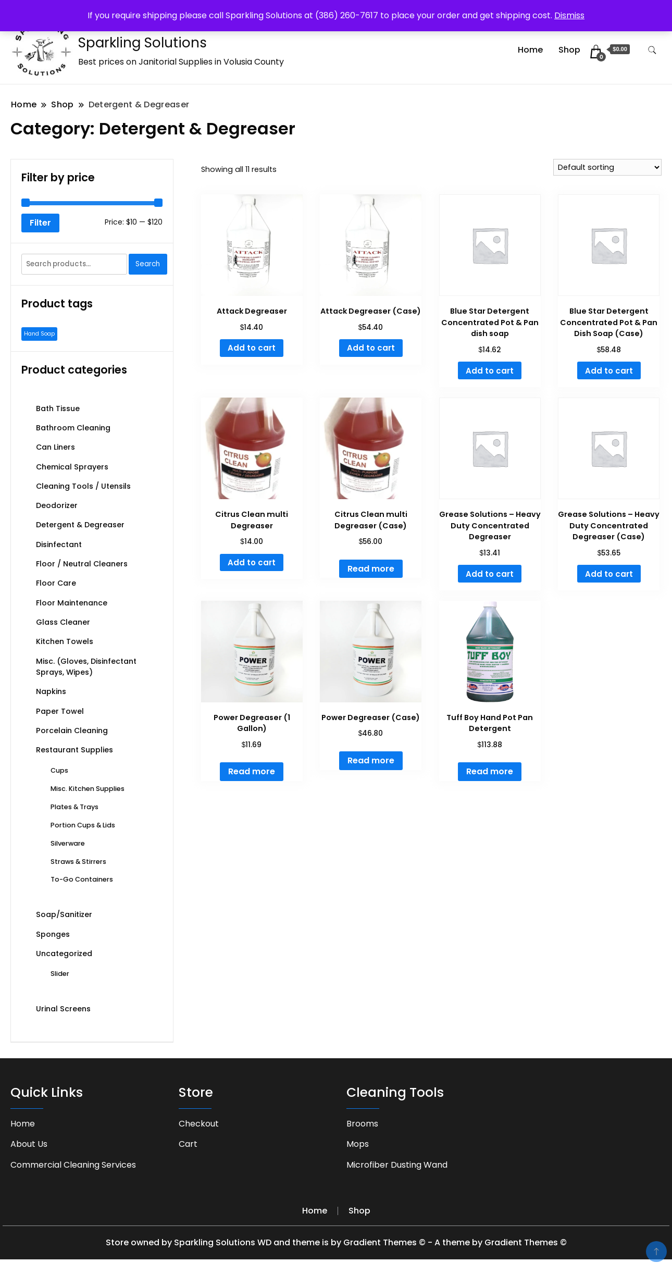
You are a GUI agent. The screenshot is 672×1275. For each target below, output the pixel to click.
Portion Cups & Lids (83, 825)
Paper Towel (60, 711)
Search (147, 264)
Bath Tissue (58, 408)
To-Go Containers (82, 879)
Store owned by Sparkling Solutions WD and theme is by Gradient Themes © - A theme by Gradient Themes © (336, 1242)
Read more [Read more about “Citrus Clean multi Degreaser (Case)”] (370, 569)
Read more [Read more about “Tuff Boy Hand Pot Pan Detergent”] (489, 771)
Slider (60, 973)
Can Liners (55, 447)
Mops (357, 1144)
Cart (188, 1144)
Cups (59, 770)
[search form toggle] (652, 50)
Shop (569, 50)
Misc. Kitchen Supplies (88, 788)
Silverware (68, 843)
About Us (28, 1144)
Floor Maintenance (71, 603)
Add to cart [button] (252, 347)
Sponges (53, 934)
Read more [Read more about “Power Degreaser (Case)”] (370, 760)
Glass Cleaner (63, 622)
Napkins (51, 691)
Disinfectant (59, 544)
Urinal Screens (63, 1009)
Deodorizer (57, 505)
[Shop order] (607, 167)
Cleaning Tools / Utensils (83, 486)
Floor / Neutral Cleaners (82, 564)
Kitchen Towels (64, 641)
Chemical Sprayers (72, 467)
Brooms (362, 1124)
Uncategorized (64, 953)
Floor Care (56, 583)
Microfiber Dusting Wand (396, 1165)
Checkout (199, 1124)
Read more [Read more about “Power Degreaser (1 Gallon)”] (251, 771)
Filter (40, 223)
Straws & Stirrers (78, 861)
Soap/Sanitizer (64, 914)
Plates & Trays (74, 806)
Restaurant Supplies (74, 750)
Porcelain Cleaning (72, 730)
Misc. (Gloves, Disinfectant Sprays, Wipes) (86, 666)
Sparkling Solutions (142, 42)
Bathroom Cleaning (73, 428)
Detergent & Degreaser (80, 524)
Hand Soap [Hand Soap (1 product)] (39, 334)
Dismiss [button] (569, 15)
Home (530, 50)
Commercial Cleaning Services (73, 1165)
